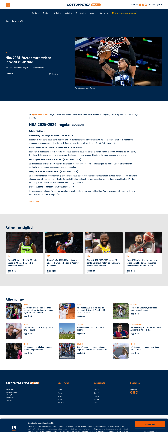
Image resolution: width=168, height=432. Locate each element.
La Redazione (10, 398)
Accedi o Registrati (155, 5)
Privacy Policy (10, 389)
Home (8, 21)
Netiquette (9, 400)
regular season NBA (40, 114)
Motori (67, 13)
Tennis (45, 13)
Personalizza (150, 419)
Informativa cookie (11, 392)
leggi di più (12, 271)
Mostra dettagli (34, 428)
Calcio (34, 13)
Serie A (96, 390)
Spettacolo (104, 13)
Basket (56, 13)
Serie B (96, 393)
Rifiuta (150, 426)
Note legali (9, 395)
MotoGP (96, 399)
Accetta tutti (150, 412)
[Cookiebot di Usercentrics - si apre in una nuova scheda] (13, 427)
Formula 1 (97, 396)
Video (92, 13)
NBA (21, 21)
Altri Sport (80, 13)
